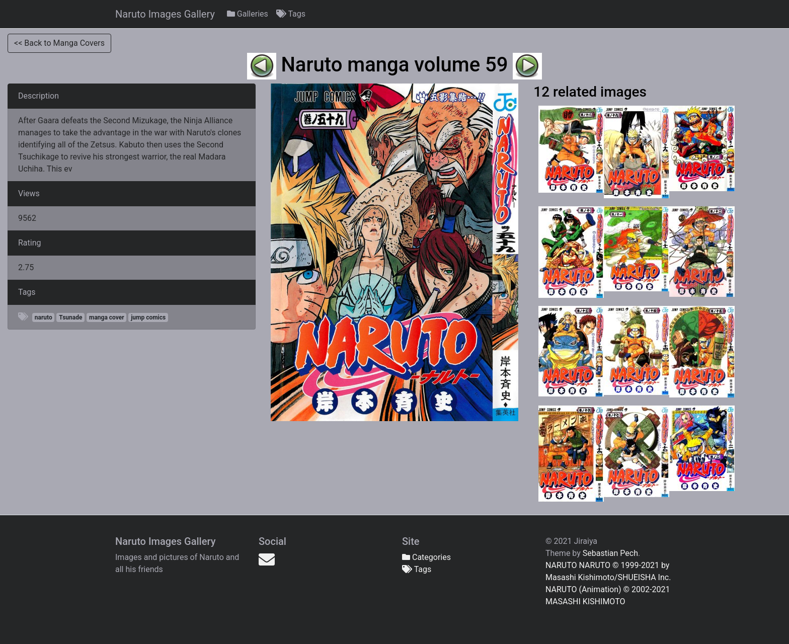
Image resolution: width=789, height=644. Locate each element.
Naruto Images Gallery (165, 14)
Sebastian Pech (610, 553)
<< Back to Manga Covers (59, 43)
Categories (426, 557)
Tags (290, 14)
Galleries (247, 14)
